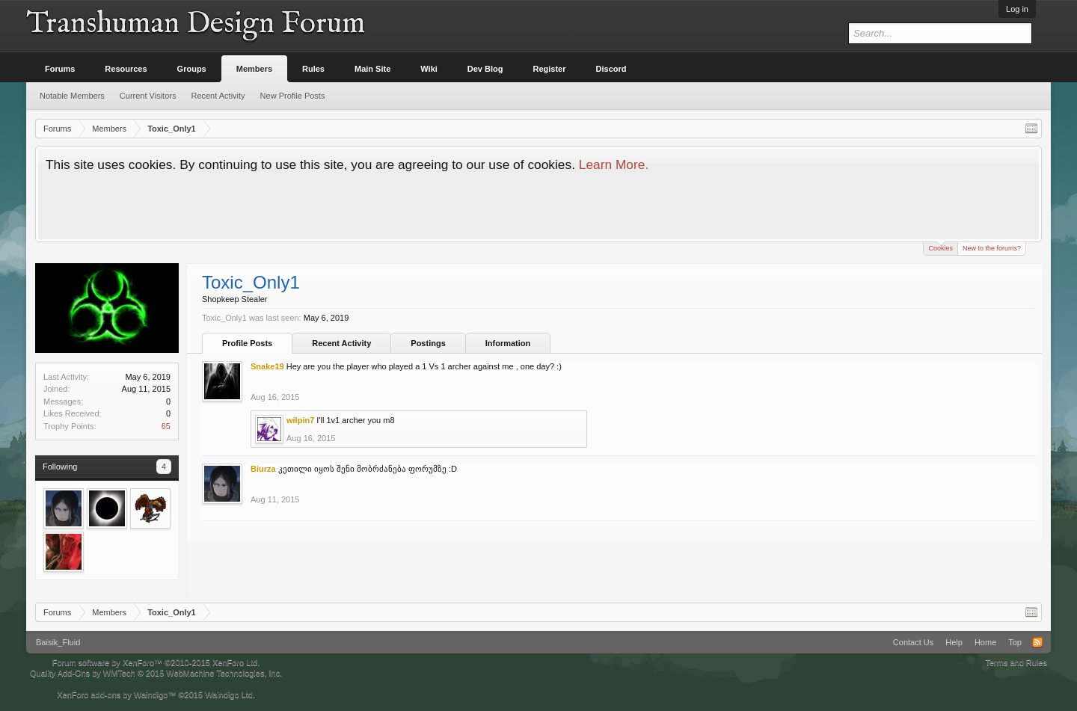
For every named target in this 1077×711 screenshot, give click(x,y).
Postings (428, 343)
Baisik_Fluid (58, 642)
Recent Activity (341, 343)
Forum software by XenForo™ (156, 662)
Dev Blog (485, 68)
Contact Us (913, 642)
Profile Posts (247, 343)
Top (1015, 642)
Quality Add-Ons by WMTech (156, 672)
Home (985, 642)
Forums (60, 68)
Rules (313, 68)
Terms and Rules (1016, 662)
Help (954, 642)
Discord (611, 68)
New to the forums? (992, 248)
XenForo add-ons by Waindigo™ (116, 694)
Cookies (940, 247)
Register (549, 68)
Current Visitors (148, 95)
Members (254, 68)
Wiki (429, 68)
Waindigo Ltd (229, 694)
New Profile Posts (292, 95)
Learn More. (613, 164)
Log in (1017, 8)
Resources (126, 68)
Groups (191, 68)
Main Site (372, 68)
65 (166, 426)
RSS (1037, 642)
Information (508, 343)
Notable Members (72, 95)
